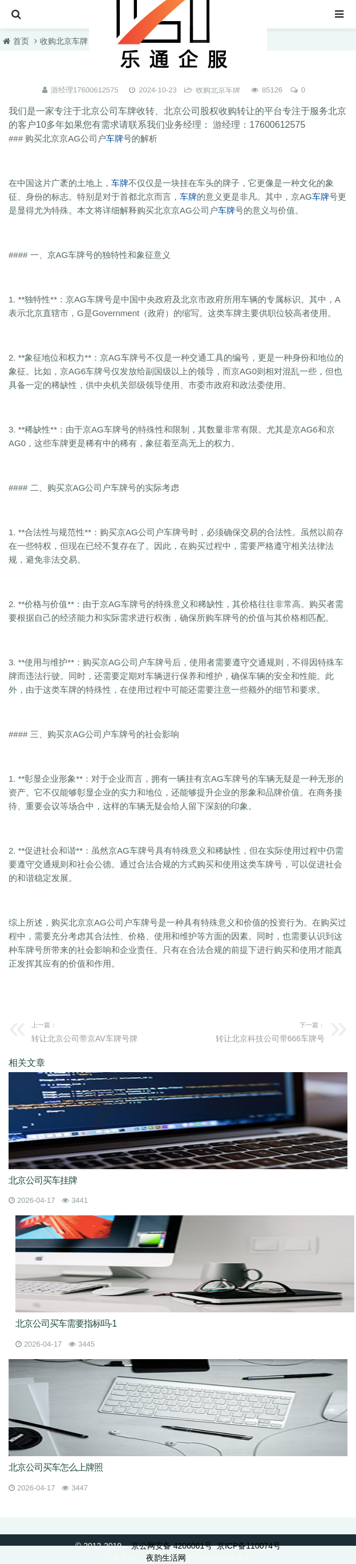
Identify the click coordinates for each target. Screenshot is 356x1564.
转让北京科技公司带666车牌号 (255, 1030)
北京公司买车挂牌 (43, 1180)
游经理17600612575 (85, 90)
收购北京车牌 (64, 41)
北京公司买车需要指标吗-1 (65, 1323)
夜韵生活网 (166, 1557)
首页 (21, 41)
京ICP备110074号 (249, 1545)
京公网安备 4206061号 (171, 1545)
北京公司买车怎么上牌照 (56, 1467)
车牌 (114, 138)
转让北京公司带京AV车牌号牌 (101, 1030)
